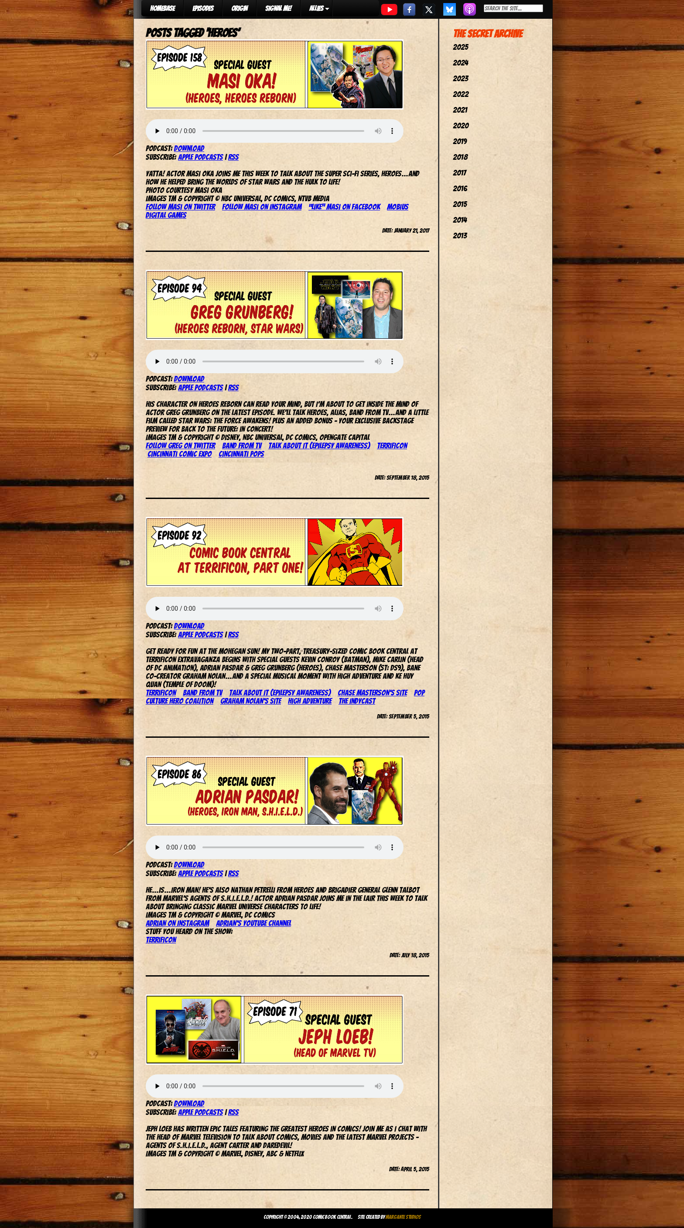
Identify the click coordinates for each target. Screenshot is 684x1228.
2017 (459, 173)
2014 (460, 220)
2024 (460, 62)
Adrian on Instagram (177, 923)
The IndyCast (357, 701)
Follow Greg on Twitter (180, 445)
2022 (461, 94)
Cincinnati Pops (241, 454)
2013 (460, 235)
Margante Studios (403, 1217)
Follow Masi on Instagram (261, 207)
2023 (460, 78)
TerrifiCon (392, 445)
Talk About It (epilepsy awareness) (319, 445)
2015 (460, 204)
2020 (461, 125)
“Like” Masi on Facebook (344, 207)
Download (189, 148)
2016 (460, 188)
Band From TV (241, 445)
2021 (460, 110)
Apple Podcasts (200, 157)
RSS (233, 157)
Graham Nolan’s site (250, 701)
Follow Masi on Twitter (180, 207)
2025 (460, 47)
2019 (460, 141)
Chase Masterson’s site (372, 692)
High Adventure (310, 701)
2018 (460, 157)
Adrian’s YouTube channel (253, 923)
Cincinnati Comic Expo (179, 454)
